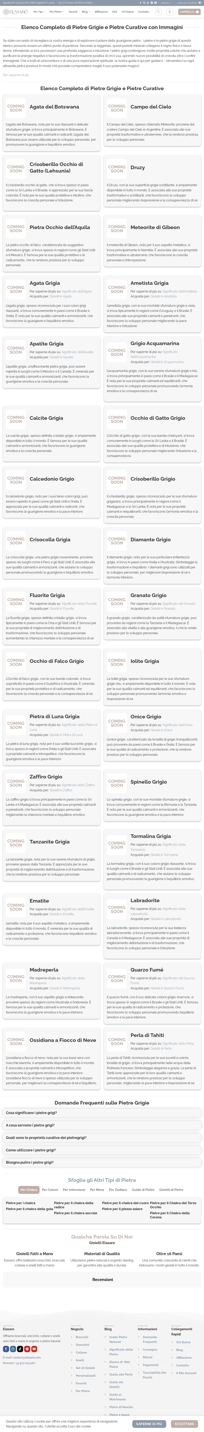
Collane (81, 1333)
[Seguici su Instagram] (144, 3)
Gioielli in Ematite (62, 914)
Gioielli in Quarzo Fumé (167, 988)
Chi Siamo (128, 11)
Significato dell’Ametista (180, 291)
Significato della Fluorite (79, 604)
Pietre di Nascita (121, 1387)
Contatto (143, 11)
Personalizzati (86, 1356)
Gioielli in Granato (163, 608)
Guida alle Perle (121, 1355)
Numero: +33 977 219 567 (19, 1343)
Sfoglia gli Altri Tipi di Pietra (102, 1180)
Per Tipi (39, 12)
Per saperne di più (16, 75)
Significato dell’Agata (77, 291)
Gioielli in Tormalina (164, 855)
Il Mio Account (186, 1353)
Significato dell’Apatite (77, 352)
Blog (86, 12)
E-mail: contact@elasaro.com (22, 1337)
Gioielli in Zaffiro (61, 790)
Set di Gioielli (85, 1348)
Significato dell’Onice (178, 725)
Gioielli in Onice (161, 730)
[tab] (29, 1190)
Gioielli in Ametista (164, 296)
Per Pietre (57, 12)
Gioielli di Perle (161, 1048)
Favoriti (73, 11)
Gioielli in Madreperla (65, 988)
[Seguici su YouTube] (155, 3)
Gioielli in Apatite (61, 357)
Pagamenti (150, 1345)
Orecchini (82, 1325)
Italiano (167, 3)
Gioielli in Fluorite (62, 608)
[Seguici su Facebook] (140, 3)
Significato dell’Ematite (78, 909)
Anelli (80, 1340)
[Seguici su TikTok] (148, 3)
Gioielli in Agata (61, 296)
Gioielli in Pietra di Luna (66, 735)
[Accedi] (170, 12)
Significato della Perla (178, 1043)
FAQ (114, 11)
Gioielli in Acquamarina (167, 362)
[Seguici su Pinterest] (152, 3)
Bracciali (82, 1317)
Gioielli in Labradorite (166, 919)
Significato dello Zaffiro (78, 785)
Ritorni (147, 1337)
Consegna (150, 1330)
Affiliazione (101, 11)
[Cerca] (158, 12)
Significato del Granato (179, 604)
